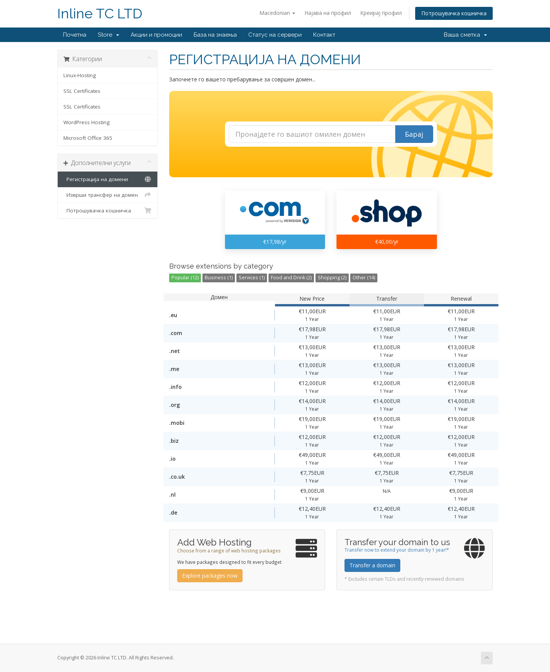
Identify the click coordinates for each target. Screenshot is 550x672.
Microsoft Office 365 (87, 137)
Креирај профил (381, 12)
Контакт (324, 34)
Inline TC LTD (99, 13)
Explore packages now (210, 575)
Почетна (74, 34)
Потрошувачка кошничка (454, 13)
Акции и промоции (156, 34)
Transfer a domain (372, 565)
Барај (414, 134)
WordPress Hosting (86, 122)
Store (108, 34)
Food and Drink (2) (291, 277)
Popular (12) (185, 277)
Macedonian (277, 12)
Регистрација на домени (107, 179)
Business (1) (219, 277)
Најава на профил (327, 12)
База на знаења (215, 34)
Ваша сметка (465, 34)
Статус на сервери (275, 34)
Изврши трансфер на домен (107, 194)
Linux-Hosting (79, 75)
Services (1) (252, 277)
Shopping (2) (332, 277)
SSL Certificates (81, 90)
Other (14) (364, 277)
